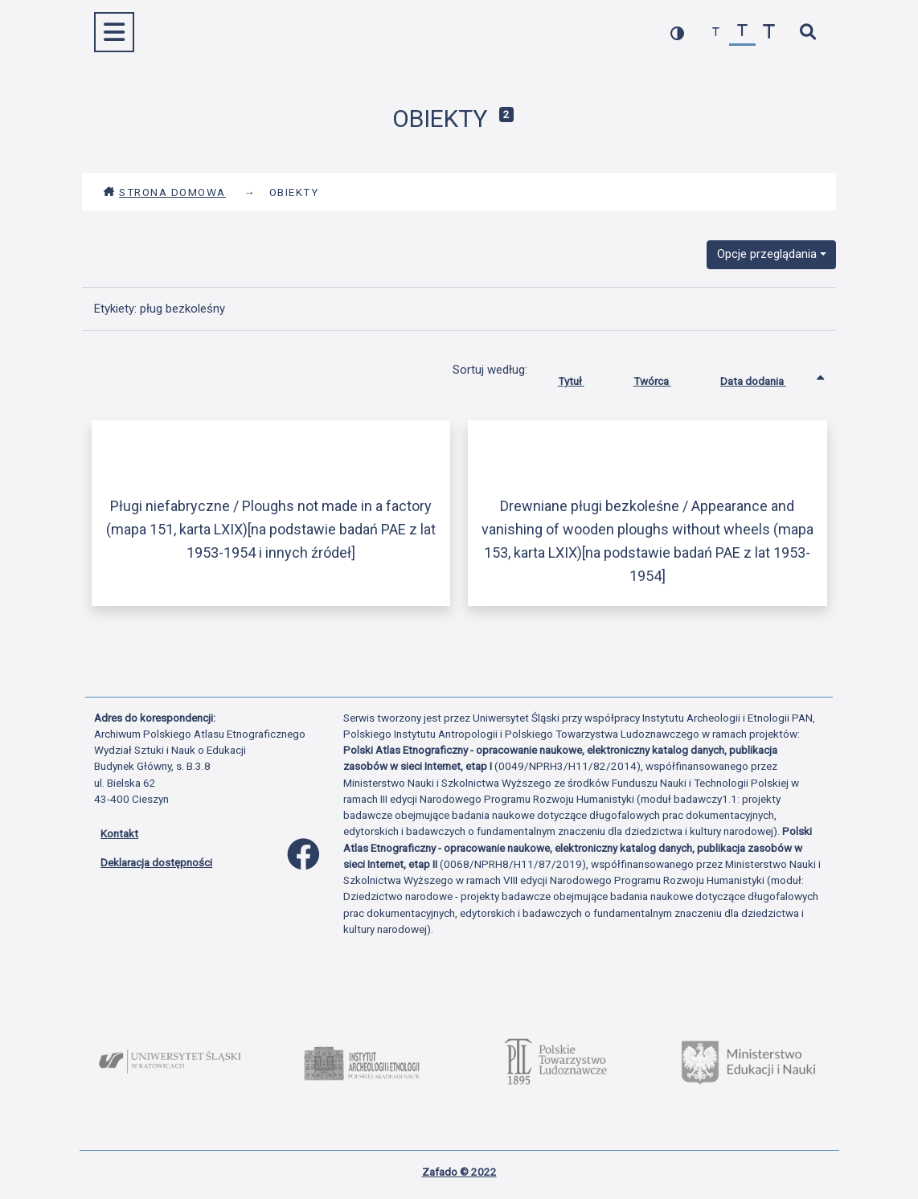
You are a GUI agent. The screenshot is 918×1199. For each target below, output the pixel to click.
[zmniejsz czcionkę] (716, 32)
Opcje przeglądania (767, 254)
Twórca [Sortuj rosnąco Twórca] (664, 377)
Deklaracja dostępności (156, 862)
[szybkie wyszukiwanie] (807, 32)
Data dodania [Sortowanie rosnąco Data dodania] (765, 377)
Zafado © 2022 (459, 1171)
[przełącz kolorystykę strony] (677, 32)
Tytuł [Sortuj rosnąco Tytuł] (583, 377)
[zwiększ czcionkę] (769, 32)
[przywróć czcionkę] (742, 32)
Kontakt (119, 833)
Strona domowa (164, 192)
